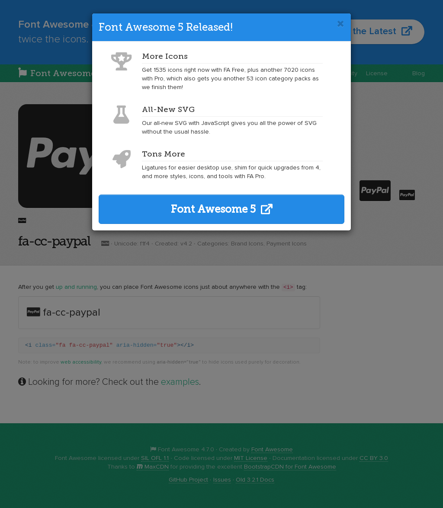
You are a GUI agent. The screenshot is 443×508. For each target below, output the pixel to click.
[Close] (340, 24)
